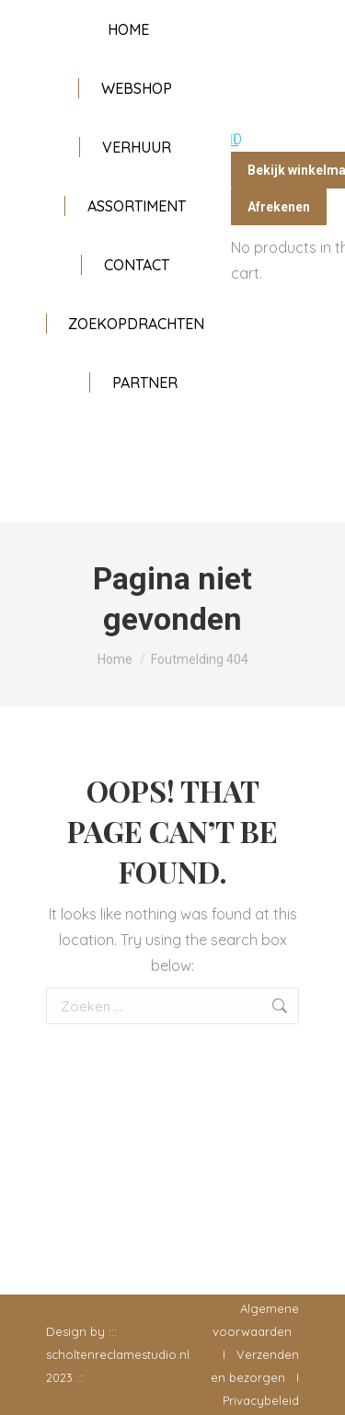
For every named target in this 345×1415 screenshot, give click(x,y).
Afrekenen (278, 207)
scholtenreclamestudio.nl (118, 1354)
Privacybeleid (261, 1400)
